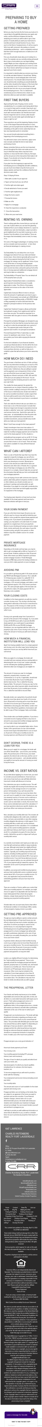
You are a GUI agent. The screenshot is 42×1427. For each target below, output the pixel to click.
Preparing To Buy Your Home (14, 1216)
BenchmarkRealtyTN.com (29, 1183)
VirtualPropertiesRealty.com (28, 1187)
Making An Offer (25, 1210)
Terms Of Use (21, 1291)
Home (7, 1207)
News (24, 1207)
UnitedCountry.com (31, 1192)
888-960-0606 (24, 1299)
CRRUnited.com (32, 1185)
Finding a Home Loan (26, 1212)
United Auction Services (29, 1194)
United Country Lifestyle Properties (26, 1196)
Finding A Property (11, 1212)
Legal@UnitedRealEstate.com (21, 1358)
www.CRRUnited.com (12, 1153)
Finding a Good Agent (25, 1214)
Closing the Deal (10, 1214)
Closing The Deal (18, 1223)
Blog (14, 1210)
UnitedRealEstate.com (30, 1181)
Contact (15, 1207)
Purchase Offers (19, 1220)
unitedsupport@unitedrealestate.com (16, 1326)
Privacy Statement (21, 1289)
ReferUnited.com (31, 1189)
